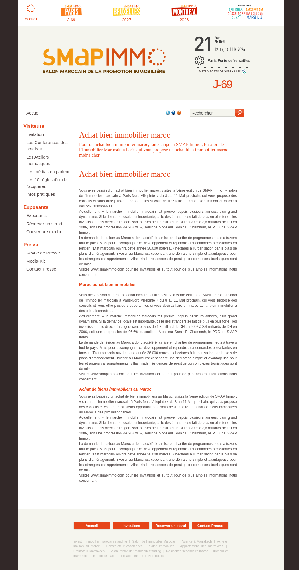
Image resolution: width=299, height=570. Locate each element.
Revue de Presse (43, 252)
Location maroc (132, 555)
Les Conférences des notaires (47, 146)
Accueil (33, 112)
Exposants (36, 215)
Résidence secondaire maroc (187, 551)
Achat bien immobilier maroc (124, 174)
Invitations (131, 526)
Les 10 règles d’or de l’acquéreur (46, 183)
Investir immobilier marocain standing (100, 541)
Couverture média (43, 231)
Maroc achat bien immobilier (107, 284)
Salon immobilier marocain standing (135, 551)
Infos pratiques (40, 194)
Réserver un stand (44, 223)
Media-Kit (35, 261)
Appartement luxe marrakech (201, 546)
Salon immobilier (161, 546)
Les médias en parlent (47, 171)
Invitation (35, 134)
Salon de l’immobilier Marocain (154, 541)
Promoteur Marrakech (89, 551)
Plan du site (156, 555)
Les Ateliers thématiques (38, 160)
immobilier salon (104, 555)
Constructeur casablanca (124, 546)
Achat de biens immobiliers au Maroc (115, 389)
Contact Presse (41, 268)
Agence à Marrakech (197, 541)
